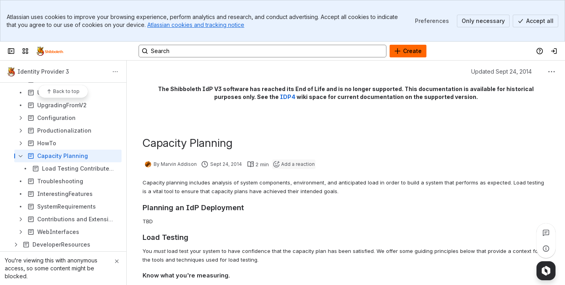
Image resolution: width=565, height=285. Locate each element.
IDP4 (287, 96)
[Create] (408, 51)
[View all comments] (546, 232)
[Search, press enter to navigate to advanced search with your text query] (262, 51)
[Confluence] (50, 51)
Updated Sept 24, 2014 (501, 71)
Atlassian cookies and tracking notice (195, 24)
